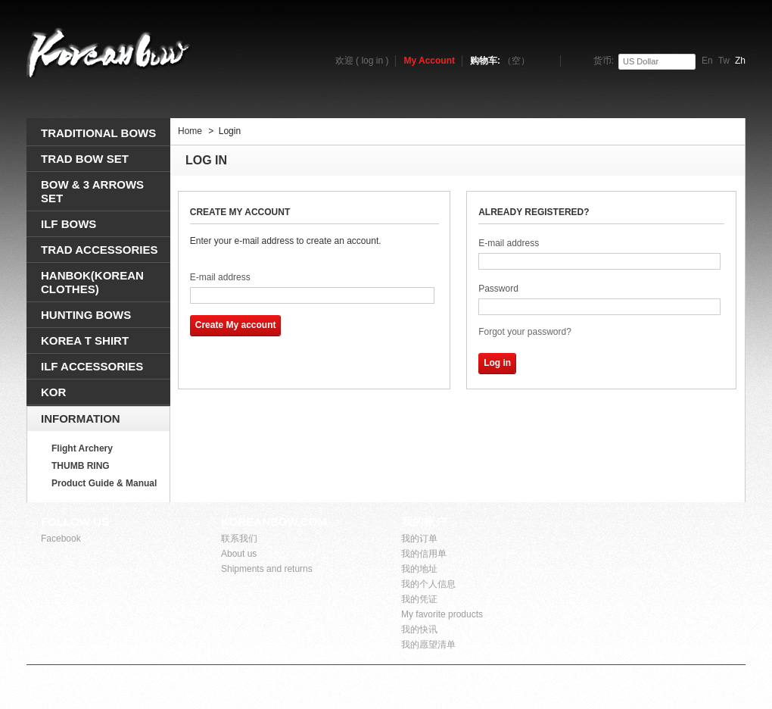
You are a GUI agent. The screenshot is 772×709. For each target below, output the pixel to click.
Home (190, 131)
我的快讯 (419, 629)
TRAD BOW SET (85, 158)
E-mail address (220, 277)
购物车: (500, 60)
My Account (429, 60)
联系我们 (239, 538)
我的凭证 (419, 599)
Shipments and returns (267, 569)
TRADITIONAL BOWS (98, 132)
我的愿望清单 (428, 644)
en (707, 60)
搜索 (727, 102)
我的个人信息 (428, 584)
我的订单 (419, 538)
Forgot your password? (524, 331)
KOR (53, 392)
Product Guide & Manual (104, 483)
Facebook (61, 538)
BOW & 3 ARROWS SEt (92, 191)
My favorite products (442, 614)
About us (239, 553)
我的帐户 (424, 521)
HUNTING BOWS (86, 314)
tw (724, 60)
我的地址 (419, 569)
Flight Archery (82, 448)
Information (80, 418)
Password (498, 288)
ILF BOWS (68, 223)
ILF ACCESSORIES (92, 366)
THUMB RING (80, 466)
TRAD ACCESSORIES (99, 249)
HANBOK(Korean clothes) (92, 282)
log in (372, 60)
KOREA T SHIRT (85, 340)
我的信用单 (424, 553)
